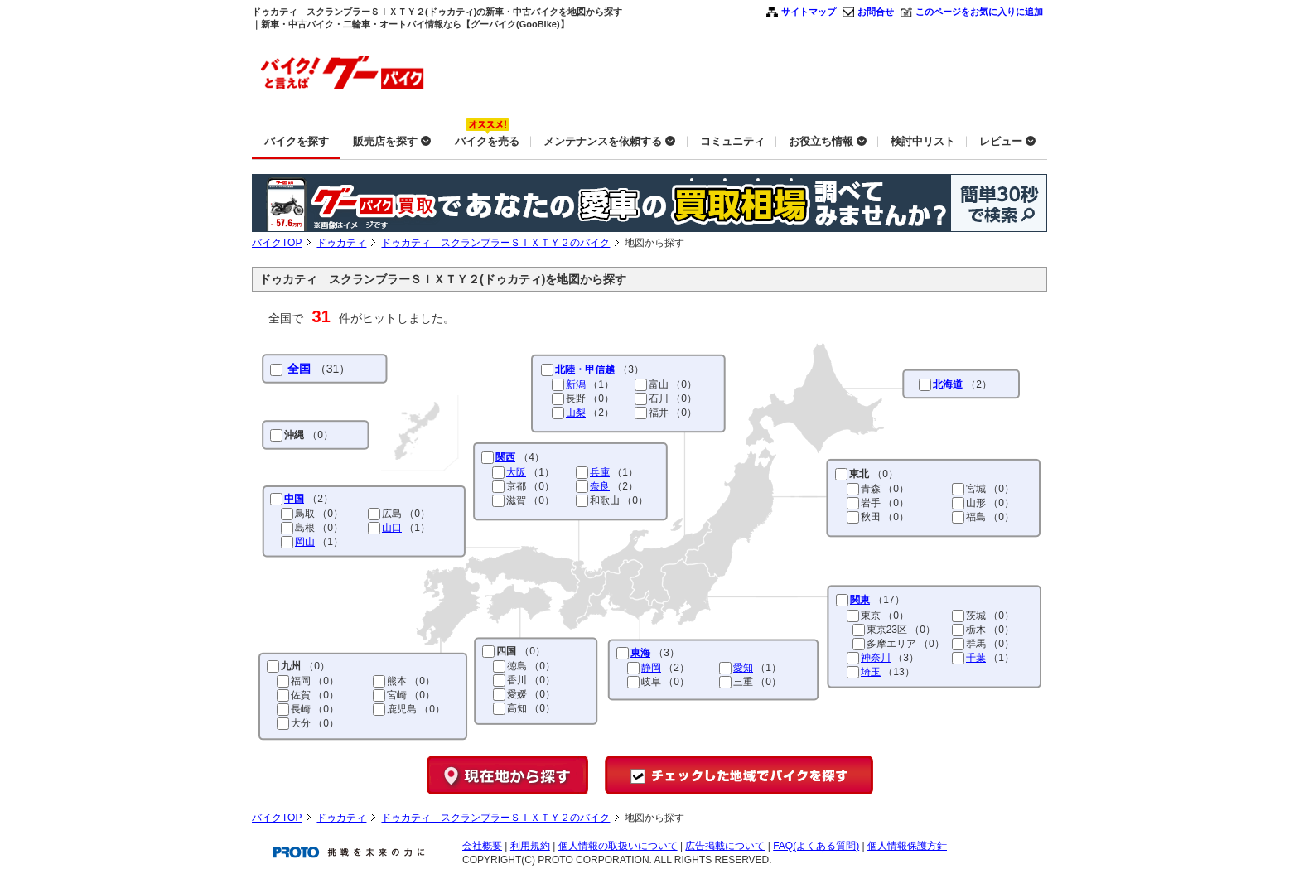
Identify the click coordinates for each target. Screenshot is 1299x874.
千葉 (976, 658)
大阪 (516, 472)
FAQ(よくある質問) (816, 846)
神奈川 (876, 658)
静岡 (651, 668)
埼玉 (871, 672)
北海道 (948, 384)
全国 (299, 368)
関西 (505, 457)
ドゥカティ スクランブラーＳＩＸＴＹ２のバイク (495, 243)
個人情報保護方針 (907, 846)
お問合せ (875, 12)
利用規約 (530, 846)
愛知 (743, 668)
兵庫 (600, 472)
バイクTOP (277, 243)
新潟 (576, 384)
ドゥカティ (341, 243)
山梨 (576, 412)
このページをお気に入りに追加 (979, 12)
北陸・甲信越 (585, 369)
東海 (640, 653)
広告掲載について (725, 846)
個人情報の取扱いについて (618, 846)
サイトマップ (808, 12)
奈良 (600, 486)
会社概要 (482, 846)
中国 (294, 499)
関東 (860, 600)
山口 (392, 528)
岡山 (305, 542)
